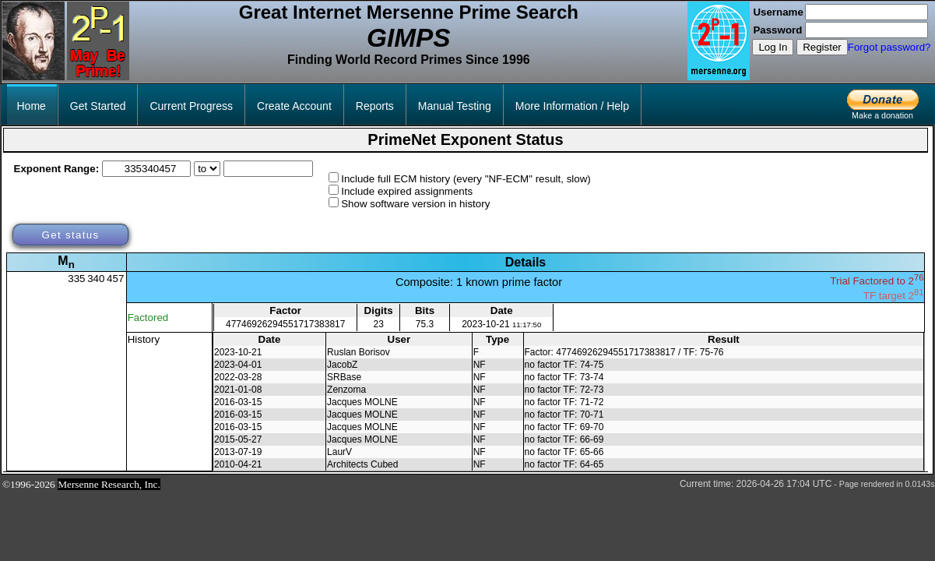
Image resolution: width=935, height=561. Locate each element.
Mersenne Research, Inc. (109, 484)
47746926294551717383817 (286, 324)
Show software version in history (415, 204)
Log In (772, 47)
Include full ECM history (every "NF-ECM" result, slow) (466, 179)
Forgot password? (889, 47)
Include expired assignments (407, 191)
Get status (70, 235)
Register (822, 47)
